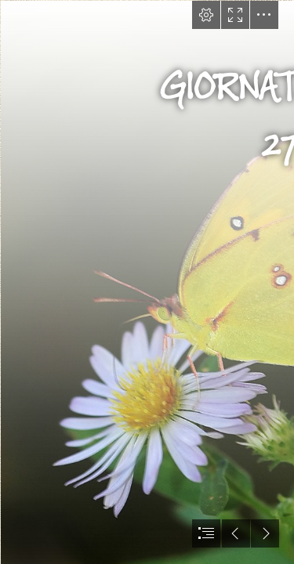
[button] (206, 15)
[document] (147, 282)
